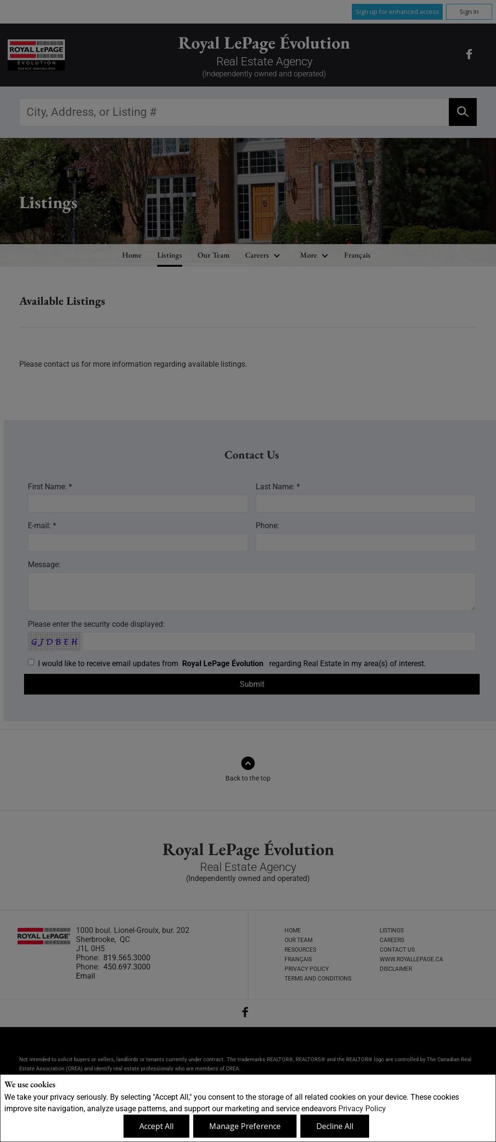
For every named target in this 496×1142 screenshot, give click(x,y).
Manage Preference (245, 1126)
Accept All (156, 1126)
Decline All (334, 1126)
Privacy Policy (362, 1108)
